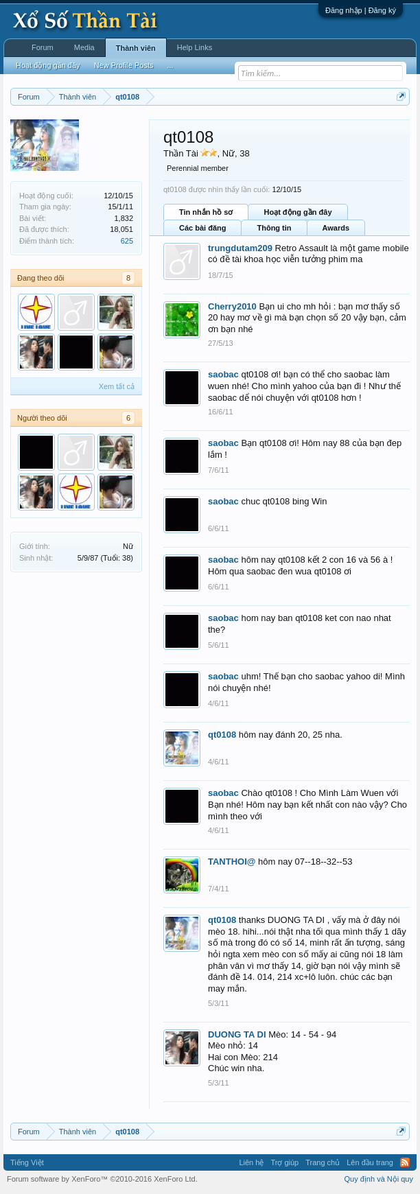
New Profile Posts (124, 65)
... (170, 65)
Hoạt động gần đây (297, 212)
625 (127, 241)
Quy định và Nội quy (379, 1179)
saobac (223, 374)
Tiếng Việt (27, 1162)
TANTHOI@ (231, 861)
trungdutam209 (240, 248)
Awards (336, 228)
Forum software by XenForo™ (102, 1179)
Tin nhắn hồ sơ (206, 212)
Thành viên (136, 48)
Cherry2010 (232, 306)
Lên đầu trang (370, 1162)
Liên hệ (251, 1162)
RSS (405, 1162)
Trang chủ (322, 1162)
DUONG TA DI (237, 1034)
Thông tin (274, 228)
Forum (43, 47)
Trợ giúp (284, 1162)
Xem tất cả (117, 386)
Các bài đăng (202, 228)
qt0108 (222, 734)
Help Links (194, 47)
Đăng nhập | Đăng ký (360, 10)
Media (84, 47)
